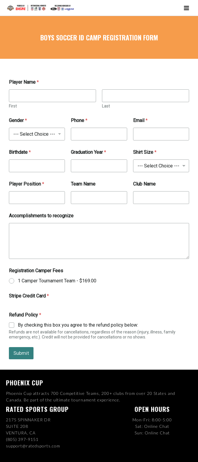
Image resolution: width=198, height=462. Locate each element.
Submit (21, 354)
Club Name (144, 184)
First (13, 106)
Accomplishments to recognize (41, 216)
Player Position (26, 184)
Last (106, 106)
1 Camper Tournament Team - (57, 281)
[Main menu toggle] (186, 8)
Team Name (83, 184)
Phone (79, 121)
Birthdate (20, 153)
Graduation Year (88, 153)
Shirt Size (145, 153)
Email (140, 121)
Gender (18, 121)
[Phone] (99, 134)
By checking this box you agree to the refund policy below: (78, 325)
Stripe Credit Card (29, 296)
